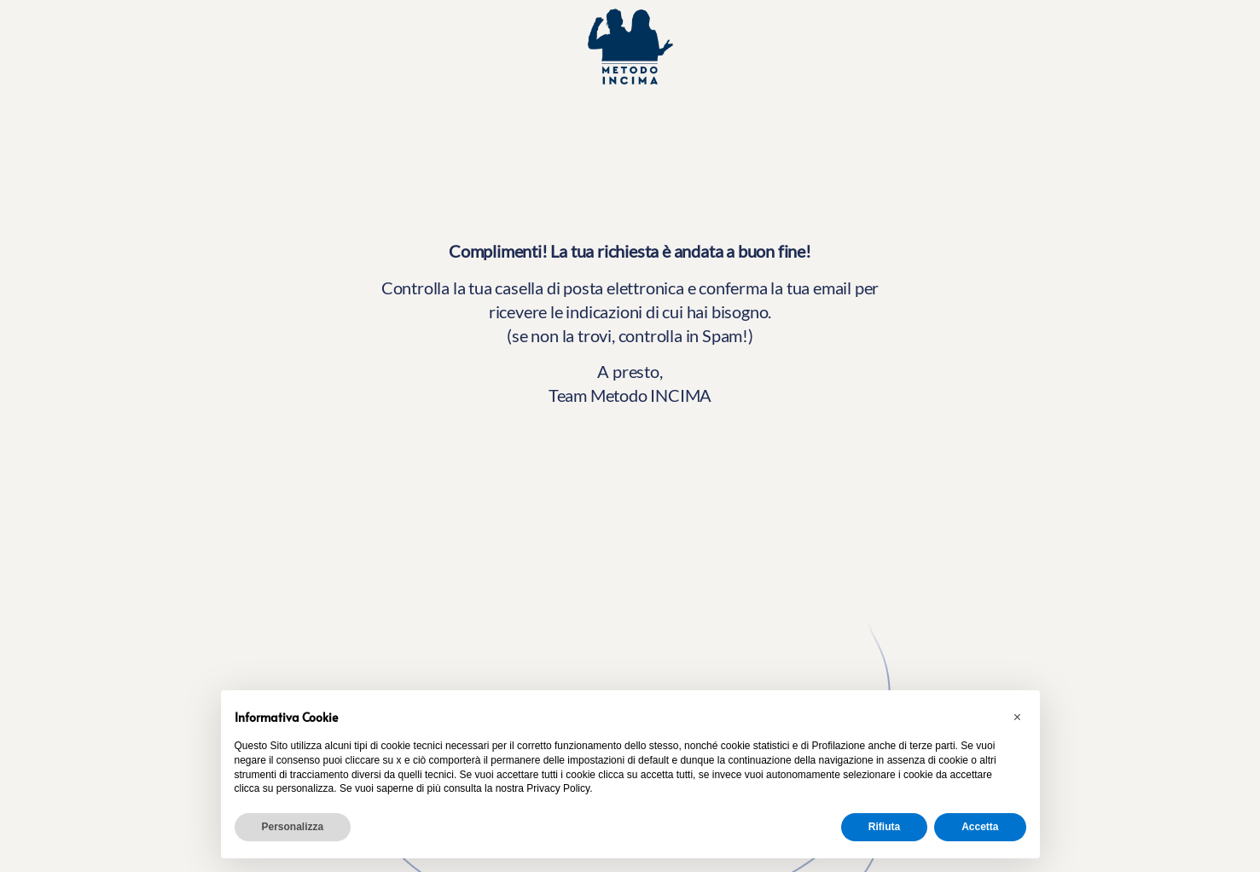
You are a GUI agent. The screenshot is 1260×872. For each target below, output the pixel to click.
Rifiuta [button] (884, 827)
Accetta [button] (979, 827)
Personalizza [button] (293, 827)
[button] (1017, 717)
